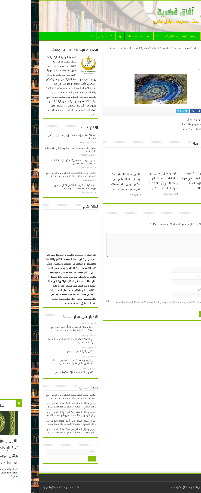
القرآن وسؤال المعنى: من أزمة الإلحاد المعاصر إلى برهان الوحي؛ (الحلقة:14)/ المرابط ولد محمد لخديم (95, 181)
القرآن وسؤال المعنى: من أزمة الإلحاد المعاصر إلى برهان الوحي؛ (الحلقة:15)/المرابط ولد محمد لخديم (132, 181)
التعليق (180, 230)
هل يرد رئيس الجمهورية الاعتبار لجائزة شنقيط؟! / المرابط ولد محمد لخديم (41, 162)
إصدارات (115, 36)
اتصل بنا (58, 36)
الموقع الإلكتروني (176, 289)
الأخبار (176, 36)
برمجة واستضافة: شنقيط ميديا (28, 487)
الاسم (181, 264)
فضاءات (101, 36)
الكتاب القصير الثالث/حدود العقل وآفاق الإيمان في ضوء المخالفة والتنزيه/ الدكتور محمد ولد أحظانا (168, 181)
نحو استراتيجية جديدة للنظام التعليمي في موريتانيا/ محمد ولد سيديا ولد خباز (44, 187)
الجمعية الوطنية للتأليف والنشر (146, 36)
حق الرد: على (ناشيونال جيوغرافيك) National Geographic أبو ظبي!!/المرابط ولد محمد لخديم (130, 48)
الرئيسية (186, 36)
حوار (89, 36)
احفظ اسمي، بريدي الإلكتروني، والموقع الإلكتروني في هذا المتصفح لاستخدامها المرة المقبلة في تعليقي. (135, 304)
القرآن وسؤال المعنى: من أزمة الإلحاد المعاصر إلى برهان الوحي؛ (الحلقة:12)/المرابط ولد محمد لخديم (41, 431)
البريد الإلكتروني (176, 276)
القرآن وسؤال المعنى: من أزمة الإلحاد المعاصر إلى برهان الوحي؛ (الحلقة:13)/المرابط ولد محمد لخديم (41, 422)
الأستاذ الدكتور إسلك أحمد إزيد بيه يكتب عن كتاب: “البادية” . (41, 137)
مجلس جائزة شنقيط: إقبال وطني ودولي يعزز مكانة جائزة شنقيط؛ (40, 149)
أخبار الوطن (75, 36)
